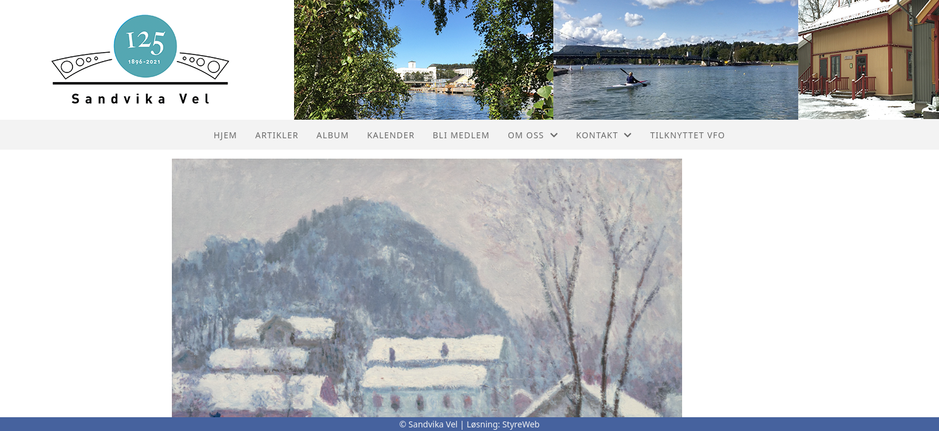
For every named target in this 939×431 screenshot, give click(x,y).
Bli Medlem (461, 135)
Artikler (276, 135)
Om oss (533, 135)
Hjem (225, 135)
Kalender (391, 135)
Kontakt (604, 135)
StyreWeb (521, 424)
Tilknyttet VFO (688, 135)
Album (333, 135)
